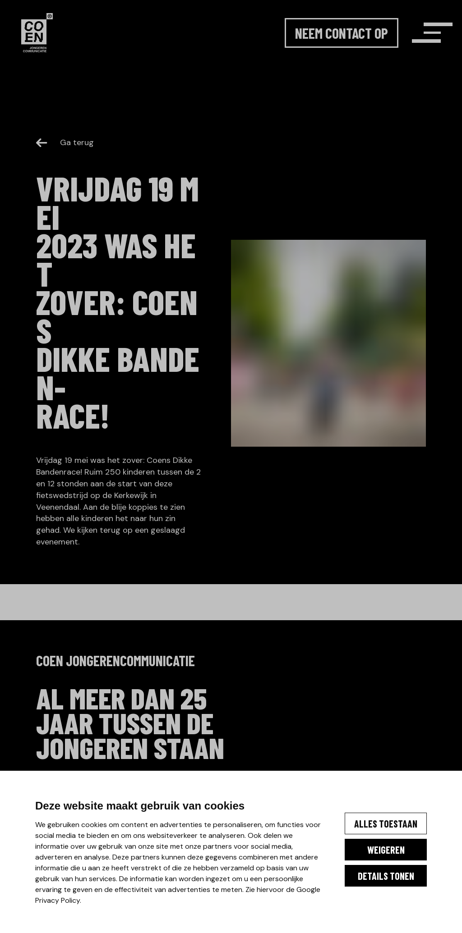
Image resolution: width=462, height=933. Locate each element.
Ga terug (65, 142)
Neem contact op (314, 50)
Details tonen (367, 880)
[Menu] (411, 50)
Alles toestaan (367, 808)
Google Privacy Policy (81, 900)
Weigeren (367, 844)
